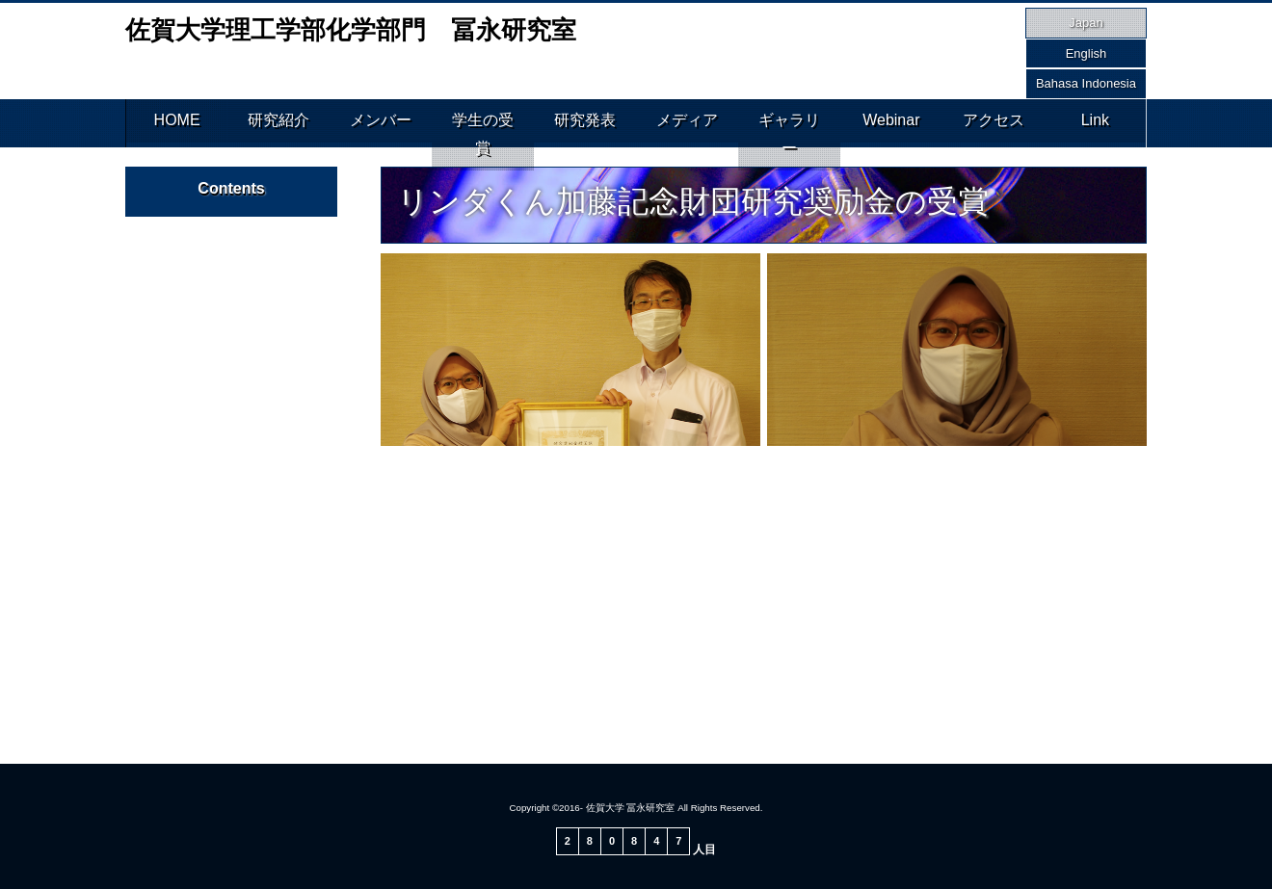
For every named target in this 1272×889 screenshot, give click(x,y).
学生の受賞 (483, 123)
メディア (687, 123)
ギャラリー (789, 123)
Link (1095, 123)
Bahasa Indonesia (1086, 83)
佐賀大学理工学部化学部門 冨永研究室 (350, 29)
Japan (1085, 22)
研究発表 (585, 123)
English (1086, 53)
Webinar (890, 123)
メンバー (381, 123)
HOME (177, 123)
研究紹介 (278, 123)
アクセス (993, 123)
